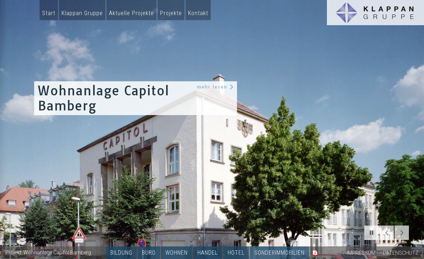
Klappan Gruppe (82, 13)
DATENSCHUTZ (401, 253)
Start (48, 13)
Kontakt (198, 13)
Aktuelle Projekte (131, 13)
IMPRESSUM (361, 253)
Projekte (171, 13)
